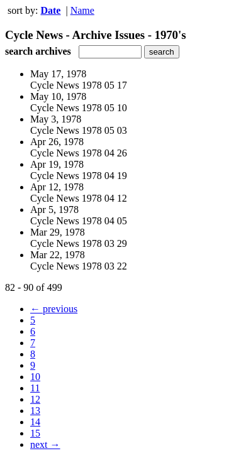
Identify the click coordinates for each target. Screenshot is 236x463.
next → (45, 444)
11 (35, 388)
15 (35, 433)
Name (82, 10)
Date (50, 10)
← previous (53, 308)
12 (35, 399)
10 (35, 376)
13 (35, 410)
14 (35, 422)
